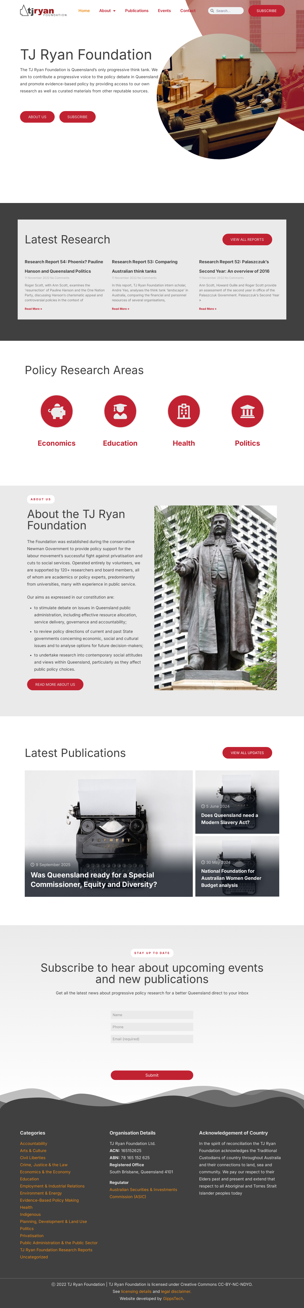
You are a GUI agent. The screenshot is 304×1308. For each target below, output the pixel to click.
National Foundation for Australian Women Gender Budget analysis (231, 878)
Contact (188, 10)
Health (184, 443)
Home (84, 10)
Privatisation (32, 1235)
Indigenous (30, 1214)
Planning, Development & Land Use (53, 1221)
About (107, 10)
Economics (57, 443)
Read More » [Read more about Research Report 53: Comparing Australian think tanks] (120, 309)
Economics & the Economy (45, 1172)
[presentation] (146, 1056)
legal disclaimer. (176, 1291)
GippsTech (173, 1298)
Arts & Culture (33, 1150)
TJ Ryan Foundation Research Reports (56, 1250)
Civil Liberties (32, 1157)
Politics (247, 443)
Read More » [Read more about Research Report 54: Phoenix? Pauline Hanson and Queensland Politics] (33, 309)
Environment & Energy (41, 1193)
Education (120, 443)
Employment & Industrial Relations (52, 1186)
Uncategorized (34, 1257)
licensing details (136, 1291)
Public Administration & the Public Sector (59, 1242)
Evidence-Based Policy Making (49, 1200)
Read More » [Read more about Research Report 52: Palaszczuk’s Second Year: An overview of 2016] (208, 309)
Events (164, 10)
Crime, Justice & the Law (44, 1164)
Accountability (33, 1143)
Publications (136, 10)
